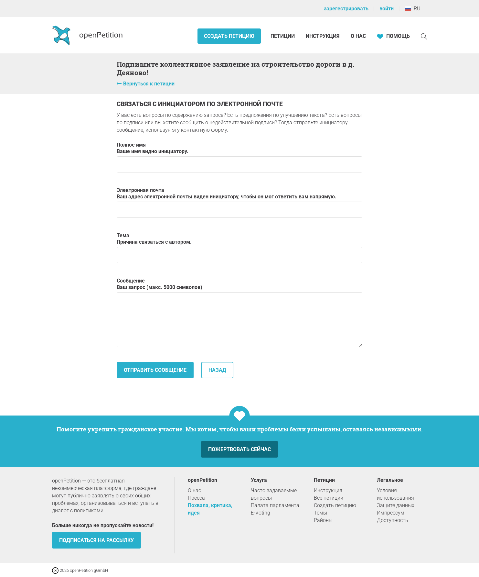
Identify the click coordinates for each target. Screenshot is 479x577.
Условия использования (395, 494)
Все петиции (328, 498)
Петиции (283, 36)
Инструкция (323, 36)
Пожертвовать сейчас (239, 449)
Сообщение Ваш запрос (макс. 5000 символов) (239, 312)
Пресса (196, 498)
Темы (320, 513)
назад (217, 370)
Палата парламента (275, 505)
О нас (358, 36)
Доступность (392, 520)
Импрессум (390, 513)
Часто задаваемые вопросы (274, 494)
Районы (323, 520)
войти (386, 9)
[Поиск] (424, 36)
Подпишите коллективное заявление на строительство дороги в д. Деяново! (235, 68)
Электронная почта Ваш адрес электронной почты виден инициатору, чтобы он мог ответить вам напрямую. (239, 202)
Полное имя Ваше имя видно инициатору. (239, 157)
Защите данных (395, 505)
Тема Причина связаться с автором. (239, 247)
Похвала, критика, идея (210, 509)
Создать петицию (229, 36)
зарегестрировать (346, 9)
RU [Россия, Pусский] (412, 9)
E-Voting (260, 513)
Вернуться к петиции (149, 84)
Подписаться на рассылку (96, 540)
